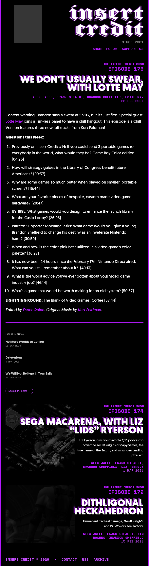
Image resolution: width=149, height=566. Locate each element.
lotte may (134, 97)
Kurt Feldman (89, 309)
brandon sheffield (104, 97)
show (97, 49)
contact (69, 559)
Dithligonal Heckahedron (108, 507)
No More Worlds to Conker (25, 342)
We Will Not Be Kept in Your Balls (29, 373)
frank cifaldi (70, 97)
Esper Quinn (33, 309)
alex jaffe (42, 97)
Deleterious (14, 357)
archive (101, 559)
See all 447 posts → (19, 391)
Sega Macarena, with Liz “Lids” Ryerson (82, 426)
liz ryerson (132, 466)
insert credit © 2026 (27, 559)
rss (85, 559)
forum (111, 49)
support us (132, 49)
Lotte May (14, 121)
